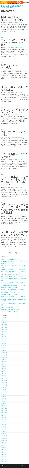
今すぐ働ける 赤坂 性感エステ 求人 (9, 287)
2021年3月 (3, 456)
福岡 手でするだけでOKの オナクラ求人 (13, 18)
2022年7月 (3, 419)
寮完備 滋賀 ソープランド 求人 (8, 292)
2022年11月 (4, 410)
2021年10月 (4, 440)
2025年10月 (4, 329)
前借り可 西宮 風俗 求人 (7, 307)
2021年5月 (3, 452)
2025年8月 (3, 334)
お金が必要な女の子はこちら (12, 6)
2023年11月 (4, 382)
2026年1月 (3, 322)
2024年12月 (4, 352)
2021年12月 (4, 436)
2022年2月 (3, 431)
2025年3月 (3, 345)
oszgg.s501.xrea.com (16, 22)
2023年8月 (3, 389)
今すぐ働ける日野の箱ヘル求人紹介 (10, 309)
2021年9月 (3, 443)
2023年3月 (3, 401)
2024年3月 (3, 373)
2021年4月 (3, 454)
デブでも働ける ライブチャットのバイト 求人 (13, 42)
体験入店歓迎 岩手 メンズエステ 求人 (10, 294)
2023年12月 (4, 380)
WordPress (15, 465)
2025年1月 (3, 350)
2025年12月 (4, 324)
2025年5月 (3, 341)
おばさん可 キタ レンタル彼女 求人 (9, 311)
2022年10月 (4, 412)
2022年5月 (3, 424)
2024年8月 (3, 362)
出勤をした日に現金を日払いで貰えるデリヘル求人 (13, 269)
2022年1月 (3, 433)
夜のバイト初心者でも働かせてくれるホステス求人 (13, 271)
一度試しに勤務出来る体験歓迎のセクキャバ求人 (13, 285)
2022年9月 (3, 415)
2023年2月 (3, 403)
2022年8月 (3, 417)
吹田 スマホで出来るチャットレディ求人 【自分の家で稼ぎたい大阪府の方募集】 (14, 208)
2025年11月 (4, 327)
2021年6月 (3, 449)
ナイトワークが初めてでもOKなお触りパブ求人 (13, 289)
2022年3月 (3, 429)
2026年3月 (3, 318)
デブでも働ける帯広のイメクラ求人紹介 (11, 274)
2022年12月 (4, 408)
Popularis (24, 465)
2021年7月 (3, 447)
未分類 (2, 15)
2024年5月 (3, 369)
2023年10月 (4, 385)
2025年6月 (3, 338)
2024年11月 (4, 355)
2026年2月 (3, 320)
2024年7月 (3, 364)
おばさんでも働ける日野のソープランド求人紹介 (13, 282)
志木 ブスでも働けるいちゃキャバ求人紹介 (12, 276)
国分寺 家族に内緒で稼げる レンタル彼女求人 (14, 233)
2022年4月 (3, 426)
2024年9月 (3, 359)
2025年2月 (3, 348)
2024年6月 (3, 366)
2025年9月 (3, 331)
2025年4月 (3, 343)
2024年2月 (3, 375)
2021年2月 (3, 459)
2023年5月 (3, 396)
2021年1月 (3, 461)
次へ (19, 252)
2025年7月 (3, 336)
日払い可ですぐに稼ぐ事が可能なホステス (11, 259)
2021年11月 (4, 438)
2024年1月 (3, 378)
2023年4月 (3, 399)
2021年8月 (3, 445)
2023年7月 (3, 392)
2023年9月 (3, 387)
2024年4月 (3, 371)
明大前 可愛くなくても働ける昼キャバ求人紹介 (13, 296)
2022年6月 (3, 422)
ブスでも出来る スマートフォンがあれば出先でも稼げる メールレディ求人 (14, 180)
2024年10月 (4, 357)
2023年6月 (3, 394)
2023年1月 (3, 405)
